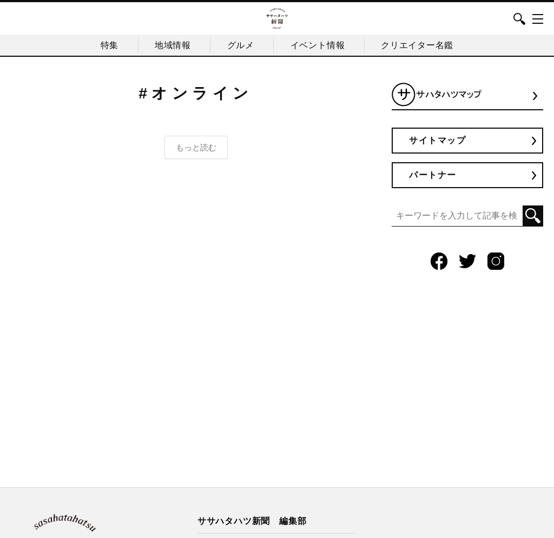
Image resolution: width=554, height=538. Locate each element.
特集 (105, 44)
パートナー (434, 175)
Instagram (496, 261)
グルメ (240, 44)
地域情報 (171, 44)
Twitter (467, 261)
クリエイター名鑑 (421, 44)
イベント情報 (319, 44)
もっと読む (196, 146)
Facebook (438, 261)
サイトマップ (438, 139)
